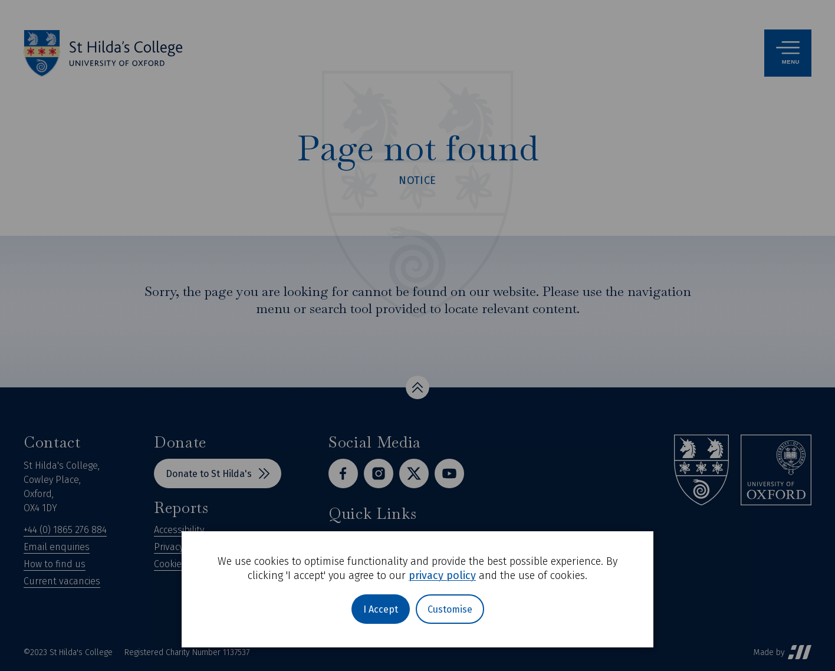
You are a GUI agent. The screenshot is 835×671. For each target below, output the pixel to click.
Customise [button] (450, 609)
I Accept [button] (380, 609)
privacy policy (442, 575)
